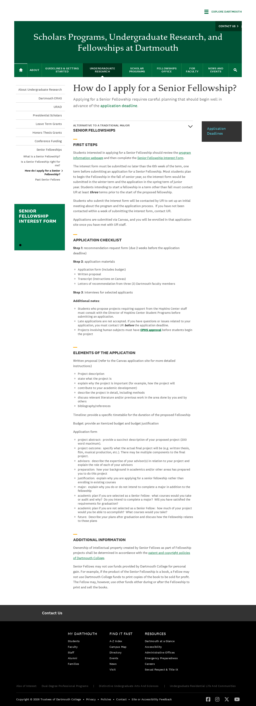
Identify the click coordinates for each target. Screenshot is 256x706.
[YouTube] (237, 699)
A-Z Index (116, 641)
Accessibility (153, 647)
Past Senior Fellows (47, 179)
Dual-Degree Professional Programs (65, 686)
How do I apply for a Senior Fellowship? (42, 172)
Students (74, 641)
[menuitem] (52, 613)
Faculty (73, 647)
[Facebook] (208, 699)
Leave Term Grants (49, 124)
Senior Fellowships (49, 150)
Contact (121, 699)
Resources (155, 633)
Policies (106, 699)
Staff (71, 652)
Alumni (72, 658)
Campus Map (118, 647)
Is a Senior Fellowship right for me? (40, 163)
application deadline (118, 105)
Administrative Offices (160, 652)
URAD (58, 107)
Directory (116, 652)
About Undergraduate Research (40, 89)
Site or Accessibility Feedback (152, 699)
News (113, 664)
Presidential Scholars (47, 115)
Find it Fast (121, 633)
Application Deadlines (216, 130)
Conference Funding (48, 141)
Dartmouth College (46, 11)
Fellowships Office (167, 70)
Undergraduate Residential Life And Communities (203, 686)
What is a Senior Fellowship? (41, 156)
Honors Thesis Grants (47, 132)
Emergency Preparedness (161, 658)
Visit (113, 669)
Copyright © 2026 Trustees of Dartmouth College (48, 699)
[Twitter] (226, 699)
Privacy (91, 699)
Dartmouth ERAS (50, 98)
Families (73, 664)
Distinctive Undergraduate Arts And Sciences (129, 686)
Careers (150, 664)
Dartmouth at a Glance (160, 641)
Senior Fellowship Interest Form (160, 158)
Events (114, 658)
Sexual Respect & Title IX (161, 669)
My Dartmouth (82, 633)
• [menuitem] (83, 699)
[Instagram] (217, 699)
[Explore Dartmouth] (223, 12)
